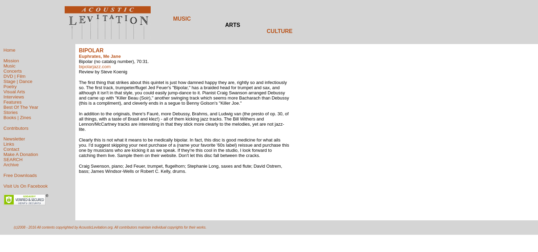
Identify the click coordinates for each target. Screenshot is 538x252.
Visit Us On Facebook (25, 186)
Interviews (13, 96)
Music (9, 66)
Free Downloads (20, 175)
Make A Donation (20, 154)
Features (12, 102)
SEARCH (13, 159)
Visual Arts (14, 91)
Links (8, 144)
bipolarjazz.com (95, 66)
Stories (10, 112)
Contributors (16, 128)
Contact (11, 149)
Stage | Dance (17, 81)
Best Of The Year (20, 107)
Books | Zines (17, 117)
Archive (11, 164)
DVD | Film (14, 76)
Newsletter (14, 138)
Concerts (12, 71)
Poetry (10, 86)
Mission (11, 60)
